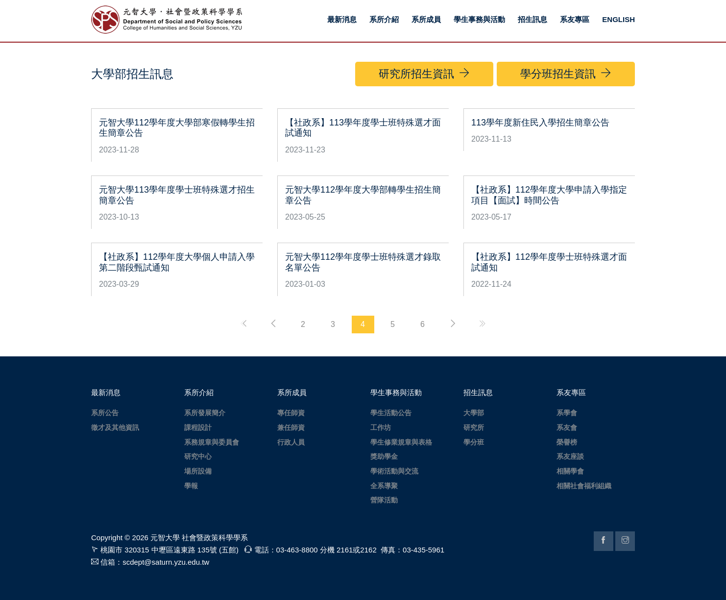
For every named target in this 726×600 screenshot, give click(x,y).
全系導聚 (384, 486)
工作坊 (380, 427)
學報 (191, 486)
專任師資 (291, 413)
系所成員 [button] (426, 19)
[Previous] (273, 323)
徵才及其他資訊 (115, 427)
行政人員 (291, 442)
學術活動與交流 (394, 471)
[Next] (452, 323)
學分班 (473, 442)
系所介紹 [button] (384, 19)
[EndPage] (482, 323)
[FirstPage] (244, 323)
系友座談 (570, 456)
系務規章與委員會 (211, 442)
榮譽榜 (567, 442)
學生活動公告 (390, 413)
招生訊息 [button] (532, 19)
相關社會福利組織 (584, 486)
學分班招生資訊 (565, 73)
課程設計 (198, 427)
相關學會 (570, 471)
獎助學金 (384, 456)
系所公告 (105, 413)
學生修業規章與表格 (401, 442)
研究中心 (198, 456)
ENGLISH (618, 19)
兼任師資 (291, 427)
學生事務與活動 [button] (479, 19)
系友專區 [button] (574, 19)
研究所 (473, 427)
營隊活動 (384, 500)
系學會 (567, 413)
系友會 (567, 427)
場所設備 (198, 471)
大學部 (473, 413)
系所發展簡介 (204, 413)
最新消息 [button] (342, 19)
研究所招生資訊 (424, 73)
